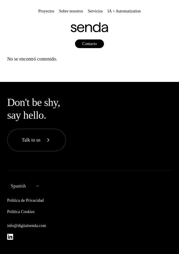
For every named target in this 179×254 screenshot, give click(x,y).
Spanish (18, 185)
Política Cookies (21, 211)
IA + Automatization (124, 11)
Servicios (95, 11)
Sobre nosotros (71, 11)
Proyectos (46, 11)
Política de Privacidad (25, 200)
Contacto (89, 44)
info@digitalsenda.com (26, 225)
